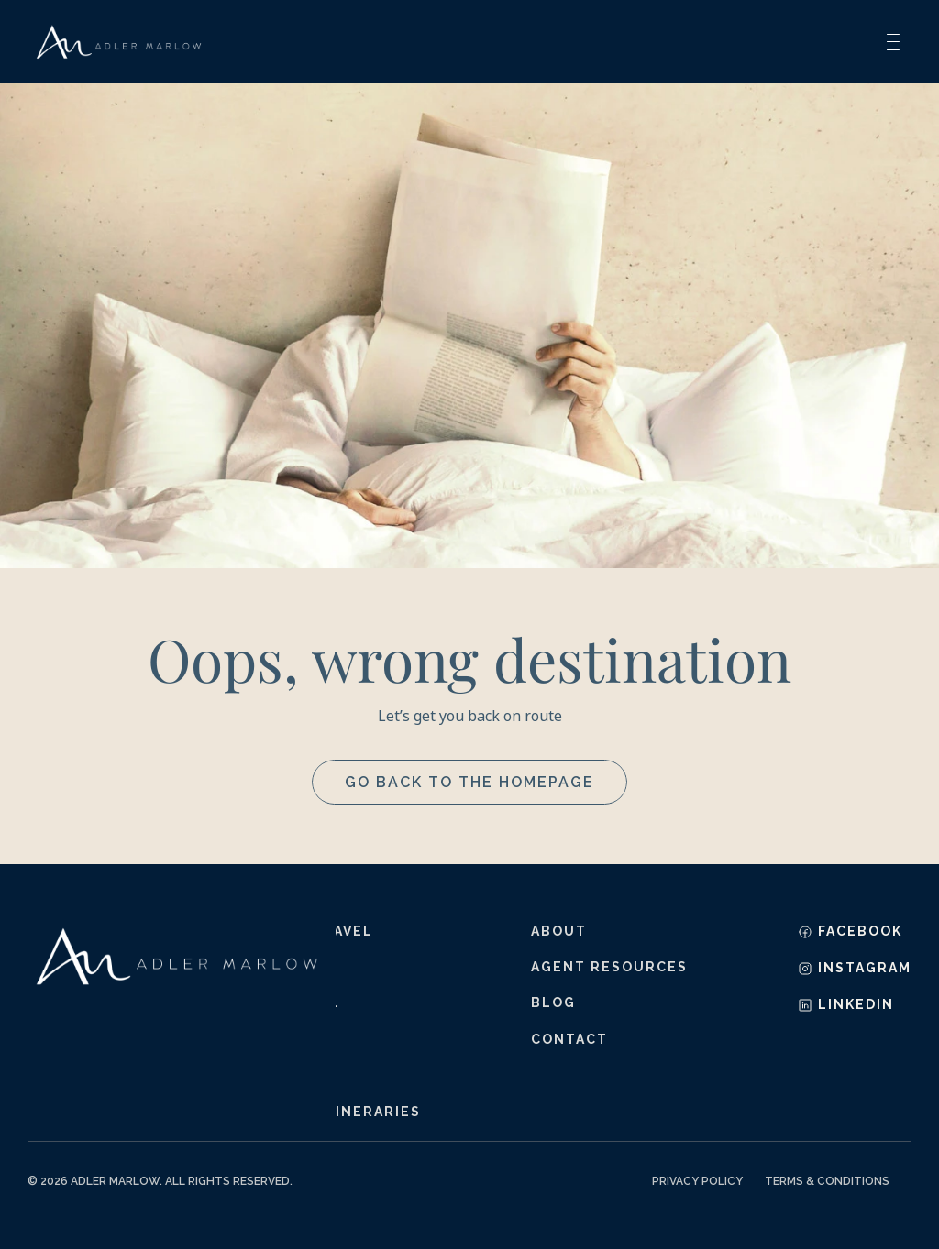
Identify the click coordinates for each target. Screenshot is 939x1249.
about (559, 931)
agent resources (609, 966)
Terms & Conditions (827, 1181)
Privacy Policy (697, 1181)
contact (569, 1039)
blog (553, 1002)
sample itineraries (336, 1111)
